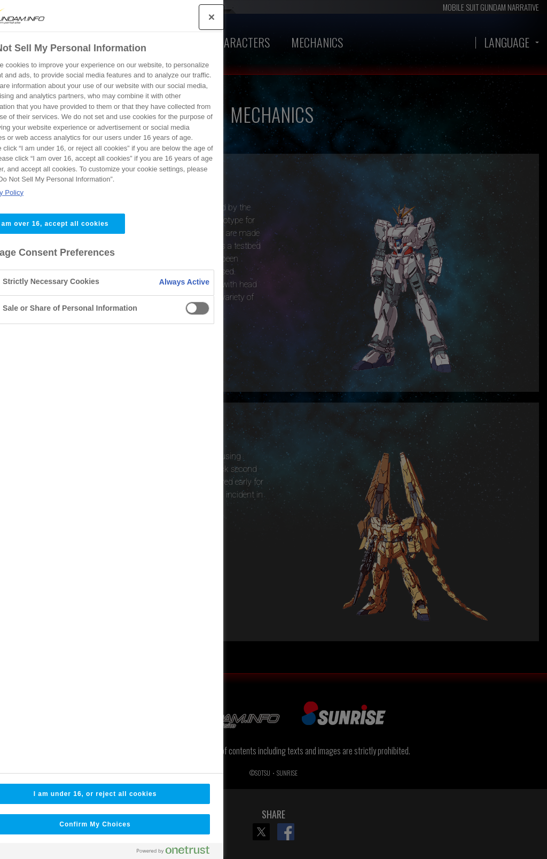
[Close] (153, 17)
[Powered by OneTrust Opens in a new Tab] (118, 852)
